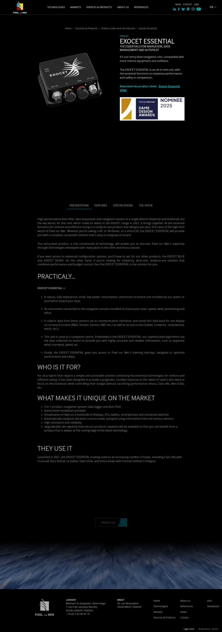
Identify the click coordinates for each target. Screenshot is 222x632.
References (141, 7)
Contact (187, 4)
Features (100, 317)
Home (195, 600)
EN (211, 7)
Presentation (79, 317)
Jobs (196, 4)
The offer (145, 317)
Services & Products (99, 7)
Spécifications (123, 317)
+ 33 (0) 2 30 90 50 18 (117, 614)
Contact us (108, 522)
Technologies (56, 7)
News (178, 4)
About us (123, 7)
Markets (75, 7)
